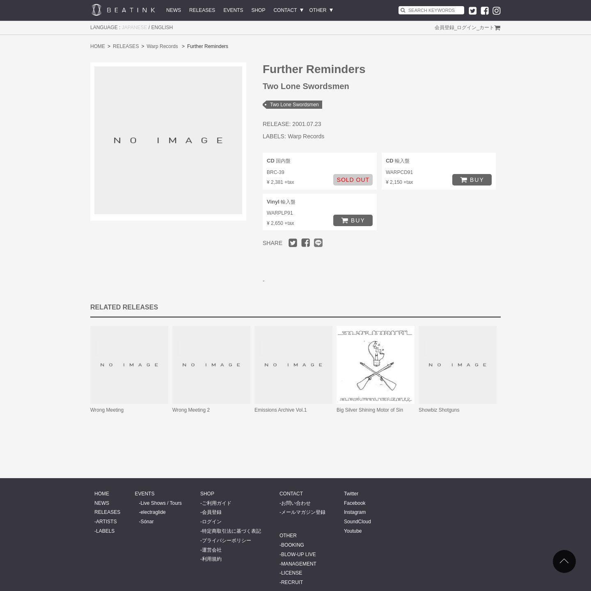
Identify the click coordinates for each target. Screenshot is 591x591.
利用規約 (212, 559)
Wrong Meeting (107, 410)
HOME (97, 46)
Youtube (353, 531)
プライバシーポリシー (226, 540)
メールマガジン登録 (303, 512)
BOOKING (292, 545)
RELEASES (202, 10)
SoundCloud (357, 522)
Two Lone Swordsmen (294, 105)
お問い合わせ (296, 503)
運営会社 (212, 550)
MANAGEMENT (298, 564)
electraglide (152, 512)
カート (486, 27)
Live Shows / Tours (161, 503)
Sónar (146, 522)
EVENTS (233, 10)
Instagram (355, 512)
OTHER (318, 10)
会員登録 (444, 27)
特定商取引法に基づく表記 (231, 531)
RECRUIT (292, 582)
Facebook (355, 503)
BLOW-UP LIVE (298, 554)
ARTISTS (106, 522)
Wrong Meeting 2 (191, 410)
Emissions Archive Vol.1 (280, 410)
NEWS (173, 10)
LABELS (105, 531)
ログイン (466, 27)
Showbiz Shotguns (439, 410)
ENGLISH (162, 27)
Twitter (351, 494)
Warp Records (162, 46)
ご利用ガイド (216, 503)
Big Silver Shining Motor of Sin (370, 410)
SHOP (258, 10)
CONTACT (285, 10)
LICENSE (291, 573)
